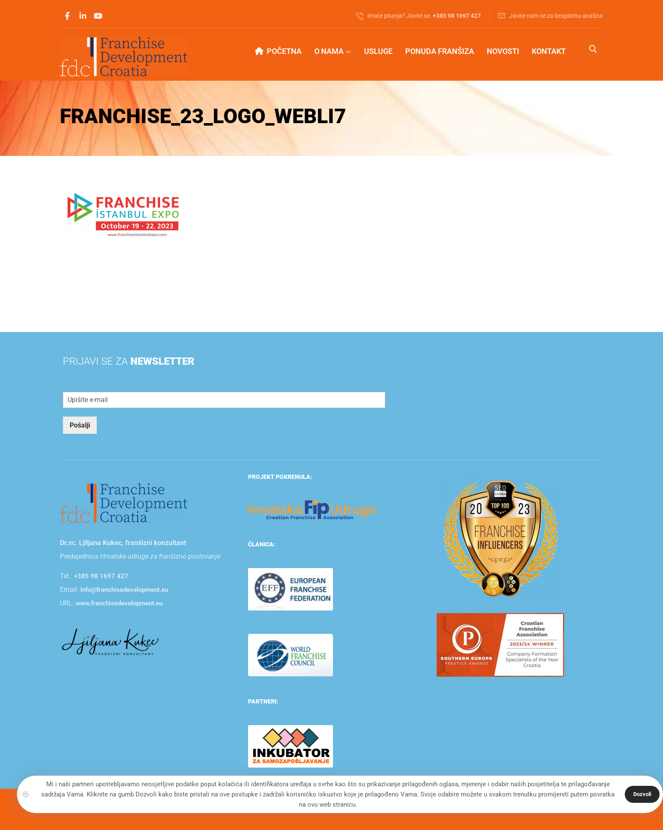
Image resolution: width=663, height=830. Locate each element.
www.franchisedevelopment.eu (119, 603)
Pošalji (80, 425)
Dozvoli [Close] (642, 794)
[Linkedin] (82, 16)
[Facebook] (67, 16)
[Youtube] (98, 16)
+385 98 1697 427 (101, 576)
